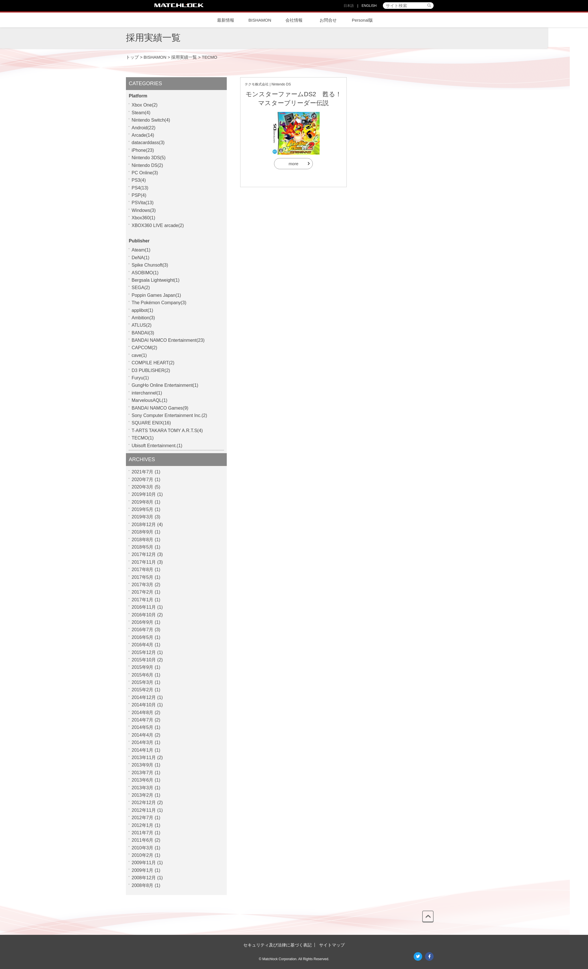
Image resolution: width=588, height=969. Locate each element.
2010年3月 (143, 847)
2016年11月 (144, 607)
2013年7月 (143, 772)
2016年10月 (144, 614)
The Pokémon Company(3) (159, 302)
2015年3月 (143, 682)
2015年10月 (144, 659)
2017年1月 (143, 599)
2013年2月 (143, 795)
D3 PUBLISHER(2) (151, 370)
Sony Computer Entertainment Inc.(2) (169, 415)
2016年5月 (143, 637)
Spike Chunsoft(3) (150, 265)
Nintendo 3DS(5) (149, 157)
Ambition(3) (143, 317)
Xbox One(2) (145, 105)
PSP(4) (139, 195)
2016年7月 (143, 629)
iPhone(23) (143, 150)
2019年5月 (143, 509)
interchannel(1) (147, 393)
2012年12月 (144, 802)
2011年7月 (143, 832)
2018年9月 (143, 532)
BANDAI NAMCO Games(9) (160, 408)
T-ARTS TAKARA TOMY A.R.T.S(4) (167, 430)
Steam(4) (141, 112)
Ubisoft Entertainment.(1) (157, 445)
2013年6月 (143, 780)
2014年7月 (143, 719)
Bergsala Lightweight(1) (155, 280)
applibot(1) (142, 310)
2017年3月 (143, 584)
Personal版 (362, 20)
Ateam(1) (141, 250)
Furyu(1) (140, 377)
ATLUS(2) (142, 325)
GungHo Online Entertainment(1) (165, 385)
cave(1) (139, 355)
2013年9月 (143, 764)
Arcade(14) (143, 135)
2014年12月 (144, 697)
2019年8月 (143, 502)
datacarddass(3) (148, 142)
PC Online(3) (145, 172)
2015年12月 (144, 652)
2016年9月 (143, 622)
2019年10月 (144, 494)
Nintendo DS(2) (147, 165)
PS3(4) (139, 180)
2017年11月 (144, 562)
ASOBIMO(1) (145, 272)
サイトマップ (332, 945)
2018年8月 (143, 539)
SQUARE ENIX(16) (151, 422)
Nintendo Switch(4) (151, 120)
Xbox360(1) (143, 217)
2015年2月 (143, 689)
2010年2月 (143, 855)
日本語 (349, 6)
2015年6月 (143, 674)
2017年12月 (144, 554)
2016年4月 (143, 644)
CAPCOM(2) (144, 347)
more (293, 163)
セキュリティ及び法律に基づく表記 (277, 945)
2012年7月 (143, 817)
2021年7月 (143, 471)
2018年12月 (144, 524)
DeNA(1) (140, 257)
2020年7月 (143, 479)
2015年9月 (143, 667)
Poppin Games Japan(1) (156, 295)
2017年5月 (143, 577)
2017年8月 (143, 569)
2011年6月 (143, 840)
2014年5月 (143, 727)
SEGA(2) (141, 287)
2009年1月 (143, 870)
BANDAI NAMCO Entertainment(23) (168, 340)
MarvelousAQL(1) (149, 400)
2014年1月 (143, 750)
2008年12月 (144, 877)
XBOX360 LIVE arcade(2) (158, 225)
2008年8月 (143, 885)
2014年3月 (143, 742)
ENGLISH (369, 6)
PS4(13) (140, 187)
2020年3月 (143, 486)
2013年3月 (143, 787)
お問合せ (328, 20)
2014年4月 (143, 735)
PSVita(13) (143, 202)
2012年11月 (144, 810)
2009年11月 (144, 862)
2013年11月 (144, 757)
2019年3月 (143, 516)
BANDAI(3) (143, 332)
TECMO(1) (143, 438)
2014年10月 (144, 704)
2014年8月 (143, 712)
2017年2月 (143, 592)
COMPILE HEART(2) (153, 362)
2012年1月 (143, 825)
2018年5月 (143, 547)
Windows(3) (144, 210)
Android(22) (144, 127)
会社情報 (294, 20)
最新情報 (225, 20)
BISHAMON (259, 20)
